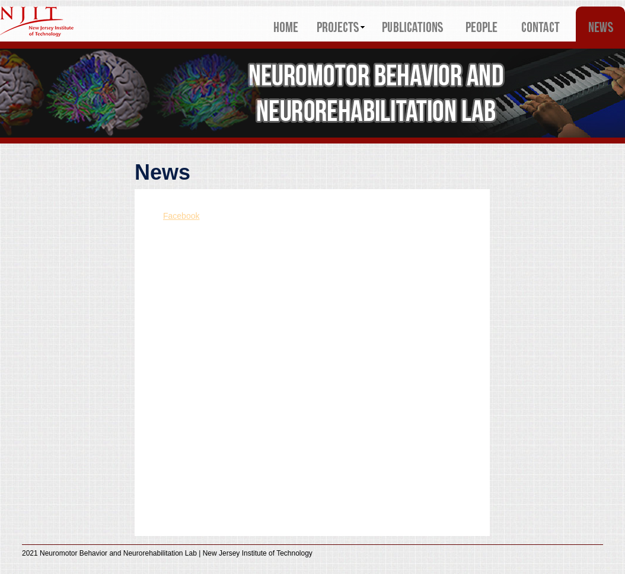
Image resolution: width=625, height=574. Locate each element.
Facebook (181, 216)
